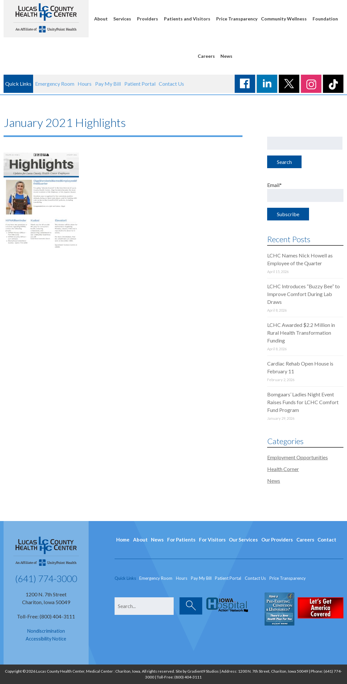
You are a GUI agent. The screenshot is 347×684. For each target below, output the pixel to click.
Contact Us (171, 84)
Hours (85, 84)
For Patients (181, 539)
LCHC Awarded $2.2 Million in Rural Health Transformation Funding (301, 332)
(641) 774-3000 (46, 578)
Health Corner (283, 469)
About (101, 18)
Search (284, 162)
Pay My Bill (108, 84)
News (226, 56)
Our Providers (277, 539)
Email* (305, 192)
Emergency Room (54, 84)
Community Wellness (284, 18)
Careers (206, 56)
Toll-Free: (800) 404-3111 (46, 616)
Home (123, 539)
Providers (147, 18)
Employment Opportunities (297, 457)
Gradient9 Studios (203, 671)
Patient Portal (139, 84)
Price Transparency (236, 18)
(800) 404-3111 (188, 677)
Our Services (243, 539)
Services (122, 18)
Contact (326, 539)
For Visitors (212, 539)
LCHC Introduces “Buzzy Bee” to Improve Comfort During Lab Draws (303, 294)
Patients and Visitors (187, 18)
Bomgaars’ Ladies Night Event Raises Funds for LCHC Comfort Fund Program (303, 402)
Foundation (325, 18)
